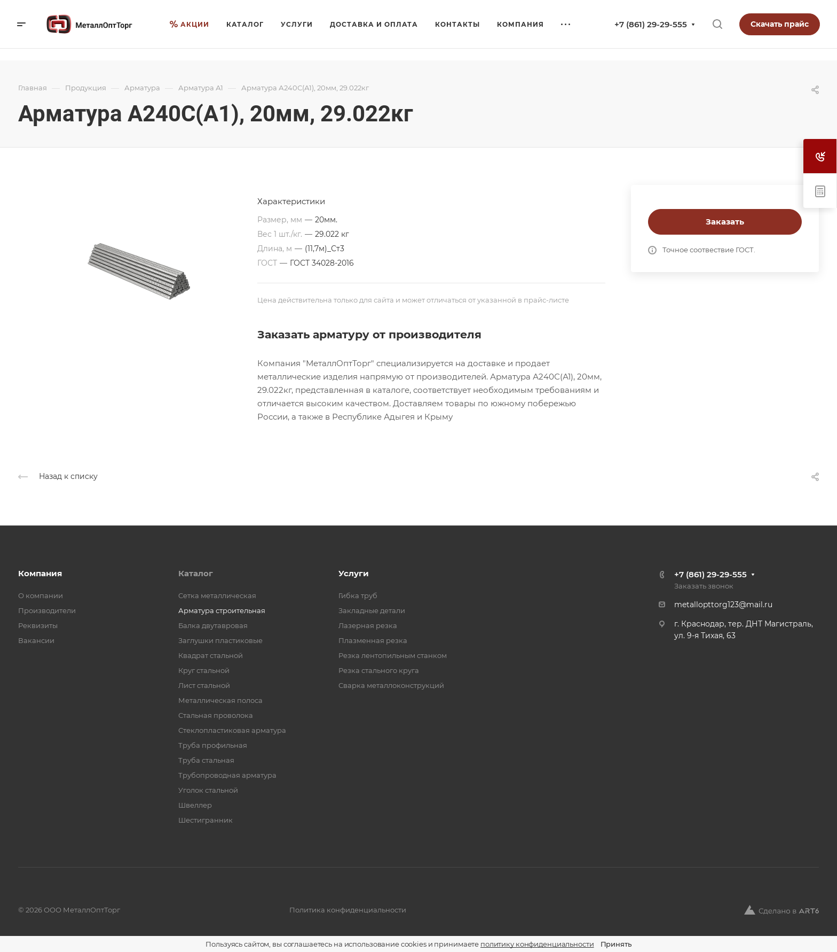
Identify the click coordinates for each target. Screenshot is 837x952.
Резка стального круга (378, 670)
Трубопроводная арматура (227, 775)
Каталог (195, 573)
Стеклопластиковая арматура (232, 730)
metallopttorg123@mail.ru (723, 604)
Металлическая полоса (220, 700)
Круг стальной (204, 670)
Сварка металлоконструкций (391, 685)
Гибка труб (357, 595)
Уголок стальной (208, 790)
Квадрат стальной (210, 655)
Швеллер (195, 805)
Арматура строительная (221, 610)
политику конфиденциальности (537, 944)
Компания (40, 573)
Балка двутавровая (213, 625)
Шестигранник (205, 820)
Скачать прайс (780, 24)
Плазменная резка (372, 640)
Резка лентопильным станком (392, 655)
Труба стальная (206, 760)
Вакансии (36, 640)
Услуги (353, 573)
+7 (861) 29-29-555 (650, 24)
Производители (47, 610)
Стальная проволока (215, 715)
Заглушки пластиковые (220, 640)
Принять (616, 944)
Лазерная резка (367, 625)
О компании (40, 595)
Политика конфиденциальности (347, 909)
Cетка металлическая (217, 595)
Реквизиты (38, 625)
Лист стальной (204, 685)
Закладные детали (371, 610)
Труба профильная (212, 745)
